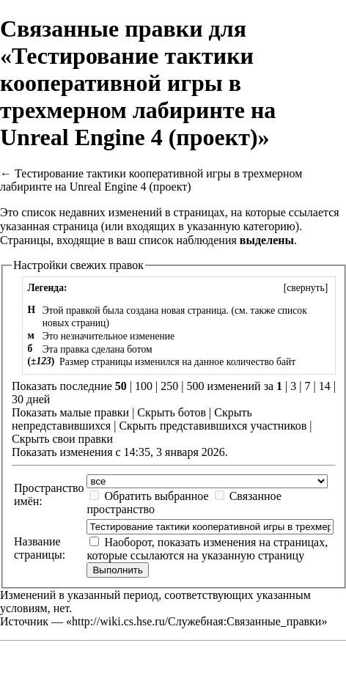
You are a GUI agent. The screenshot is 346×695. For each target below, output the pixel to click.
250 (169, 386)
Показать (34, 412)
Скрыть (155, 412)
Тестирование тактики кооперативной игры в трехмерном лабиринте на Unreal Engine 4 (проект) (151, 180)
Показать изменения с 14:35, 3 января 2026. (120, 452)
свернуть (305, 287)
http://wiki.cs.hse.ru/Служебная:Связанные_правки (196, 621)
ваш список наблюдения (177, 240)
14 (325, 386)
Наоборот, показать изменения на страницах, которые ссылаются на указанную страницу (207, 549)
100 (143, 386)
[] (305, 287)
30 (17, 399)
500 (195, 386)
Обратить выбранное (156, 496)
